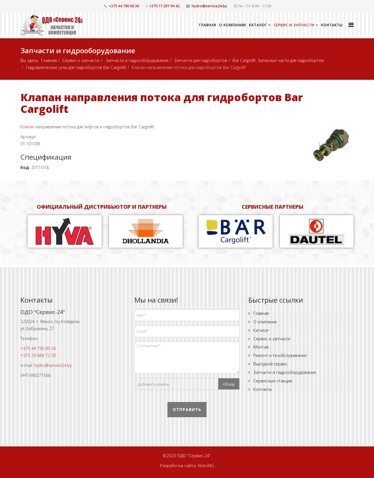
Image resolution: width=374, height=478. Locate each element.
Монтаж (260, 347)
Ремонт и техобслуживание (279, 355)
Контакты (332, 25)
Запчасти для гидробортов (200, 60)
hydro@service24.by (209, 6)
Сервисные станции (272, 381)
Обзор (229, 384)
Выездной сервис (270, 364)
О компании (232, 25)
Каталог (258, 25)
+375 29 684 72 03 (38, 355)
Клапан (27, 127)
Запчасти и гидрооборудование (137, 60)
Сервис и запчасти (294, 25)
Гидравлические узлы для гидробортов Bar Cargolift (76, 67)
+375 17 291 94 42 (164, 6)
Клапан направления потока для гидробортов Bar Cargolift (161, 103)
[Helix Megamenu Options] (351, 24)
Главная (207, 25)
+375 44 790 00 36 (124, 6)
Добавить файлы (153, 384)
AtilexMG (206, 465)
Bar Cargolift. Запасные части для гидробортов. (279, 60)
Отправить (187, 409)
